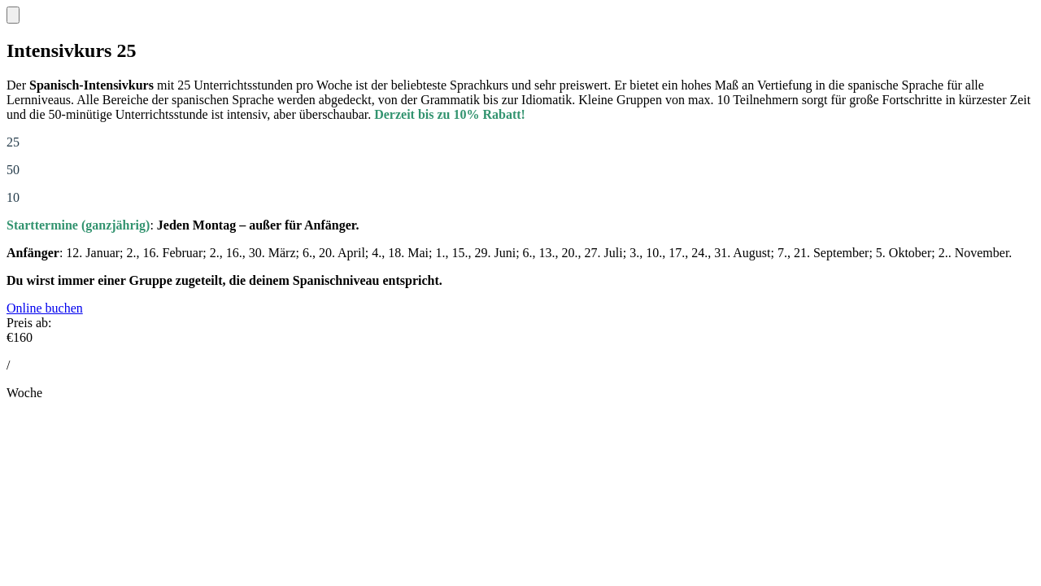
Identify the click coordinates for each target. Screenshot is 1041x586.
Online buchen (45, 308)
